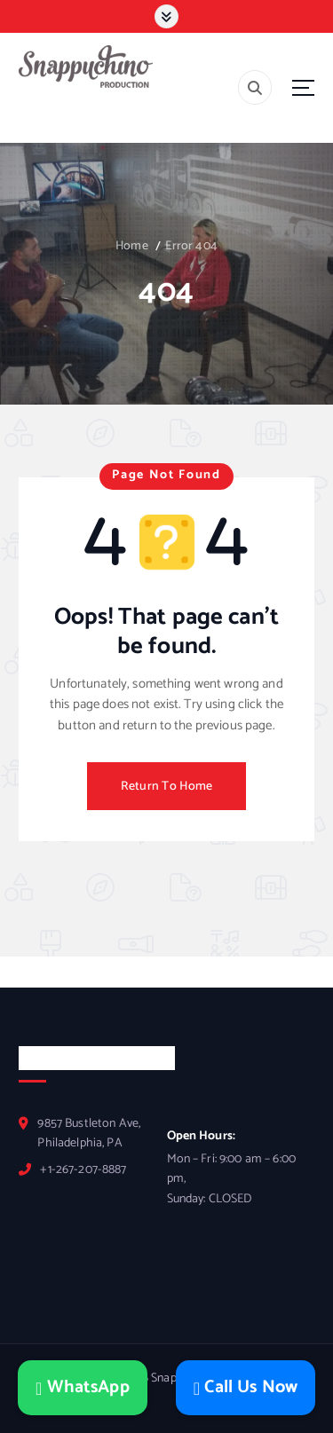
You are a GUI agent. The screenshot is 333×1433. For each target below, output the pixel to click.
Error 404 (191, 246)
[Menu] (303, 87)
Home (131, 246)
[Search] (255, 87)
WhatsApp (83, 1388)
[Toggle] (166, 16)
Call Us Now (245, 1388)
